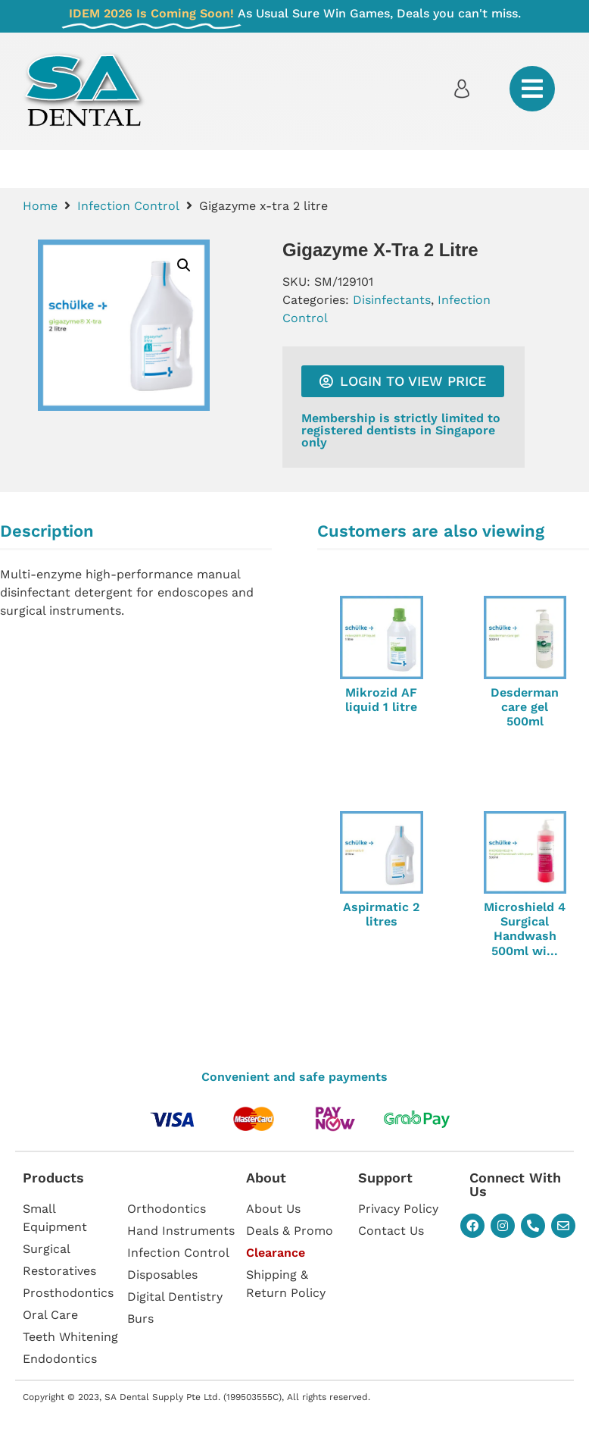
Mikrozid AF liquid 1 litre (381, 699)
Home (40, 206)
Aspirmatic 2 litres (381, 914)
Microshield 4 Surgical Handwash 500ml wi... (525, 929)
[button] (184, 265)
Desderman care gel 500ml (525, 706)
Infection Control (128, 206)
